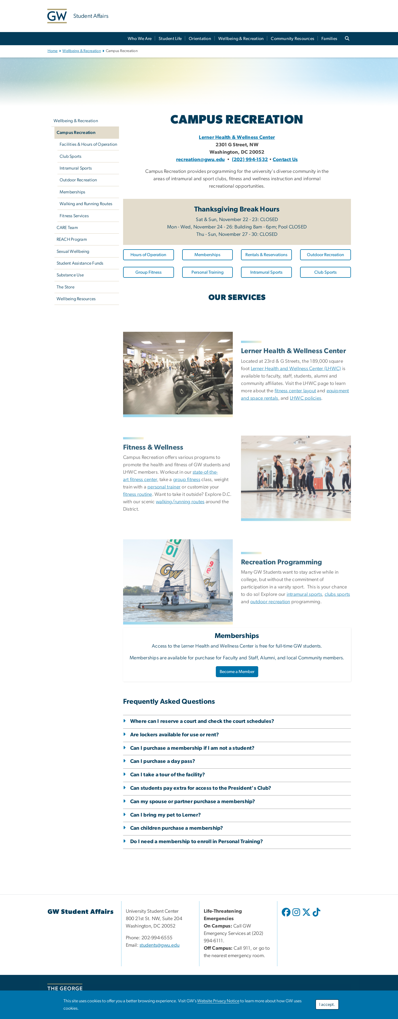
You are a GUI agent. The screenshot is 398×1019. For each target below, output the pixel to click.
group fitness (186, 539)
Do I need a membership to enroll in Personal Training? (196, 841)
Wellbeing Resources (76, 299)
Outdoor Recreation (78, 180)
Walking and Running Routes (86, 204)
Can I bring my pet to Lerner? (165, 815)
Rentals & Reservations (266, 255)
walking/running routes (180, 561)
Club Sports (71, 156)
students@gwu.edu (159, 945)
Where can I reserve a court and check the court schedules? (202, 721)
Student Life (170, 38)
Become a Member (237, 671)
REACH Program (72, 239)
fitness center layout (295, 450)
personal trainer (164, 546)
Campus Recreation (76, 132)
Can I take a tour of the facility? (167, 774)
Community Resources (292, 38)
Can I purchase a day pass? (162, 761)
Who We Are (140, 38)
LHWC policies (305, 457)
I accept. (327, 1004)
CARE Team (67, 227)
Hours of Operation (148, 255)
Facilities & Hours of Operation (88, 144)
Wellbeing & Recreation (241, 38)
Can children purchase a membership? (176, 828)
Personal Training (207, 272)
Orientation (200, 38)
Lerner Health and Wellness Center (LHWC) (296, 428)
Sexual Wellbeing (73, 251)
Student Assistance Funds (80, 263)
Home (53, 51)
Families (329, 38)
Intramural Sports (76, 168)
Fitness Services (74, 216)
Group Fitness (148, 272)
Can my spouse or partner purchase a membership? (192, 801)
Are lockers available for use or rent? (174, 734)
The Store (65, 287)
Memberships (72, 192)
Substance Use (70, 275)
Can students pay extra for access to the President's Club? (200, 788)
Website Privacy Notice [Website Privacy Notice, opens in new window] (218, 1001)
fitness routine (137, 554)
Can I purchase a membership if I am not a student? (192, 748)
